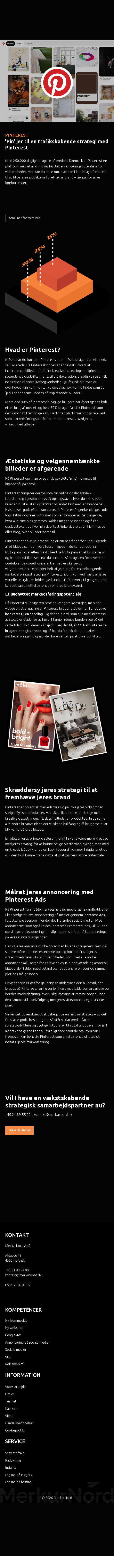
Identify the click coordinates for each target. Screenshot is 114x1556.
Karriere (11, 1384)
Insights (10, 1443)
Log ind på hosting (18, 1458)
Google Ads (13, 1311)
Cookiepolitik (14, 1406)
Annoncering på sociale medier (27, 1318)
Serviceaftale (14, 1429)
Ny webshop (14, 1304)
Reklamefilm (14, 1340)
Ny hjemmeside (16, 1296)
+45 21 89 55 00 (18, 1097)
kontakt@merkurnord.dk (52, 1097)
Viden (9, 1392)
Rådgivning (13, 1436)
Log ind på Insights (18, 1451)
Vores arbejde (15, 1363)
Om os (10, 1370)
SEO (8, 1333)
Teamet (10, 1377)
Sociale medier (15, 1325)
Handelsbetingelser (19, 1399)
